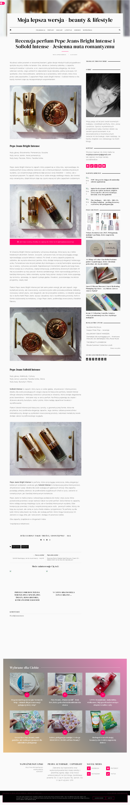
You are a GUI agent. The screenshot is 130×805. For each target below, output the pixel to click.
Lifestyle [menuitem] (68, 30)
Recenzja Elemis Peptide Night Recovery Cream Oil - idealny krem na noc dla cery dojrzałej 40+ (63, 559)
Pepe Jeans (16, 546)
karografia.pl (122, 793)
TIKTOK (111, 774)
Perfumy (25, 546)
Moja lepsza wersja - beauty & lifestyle (65, 20)
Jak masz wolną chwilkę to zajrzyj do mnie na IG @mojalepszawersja (45, 242)
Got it (110, 798)
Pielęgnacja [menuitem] (40, 30)
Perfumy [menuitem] (51, 30)
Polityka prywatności (34, 767)
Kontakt (39, 771)
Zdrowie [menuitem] (77, 30)
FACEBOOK (93, 768)
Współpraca (38, 769)
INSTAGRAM (93, 774)
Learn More (99, 798)
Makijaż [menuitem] (59, 30)
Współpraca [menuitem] (87, 30)
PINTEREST (112, 768)
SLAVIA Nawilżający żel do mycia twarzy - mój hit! (28, 558)
